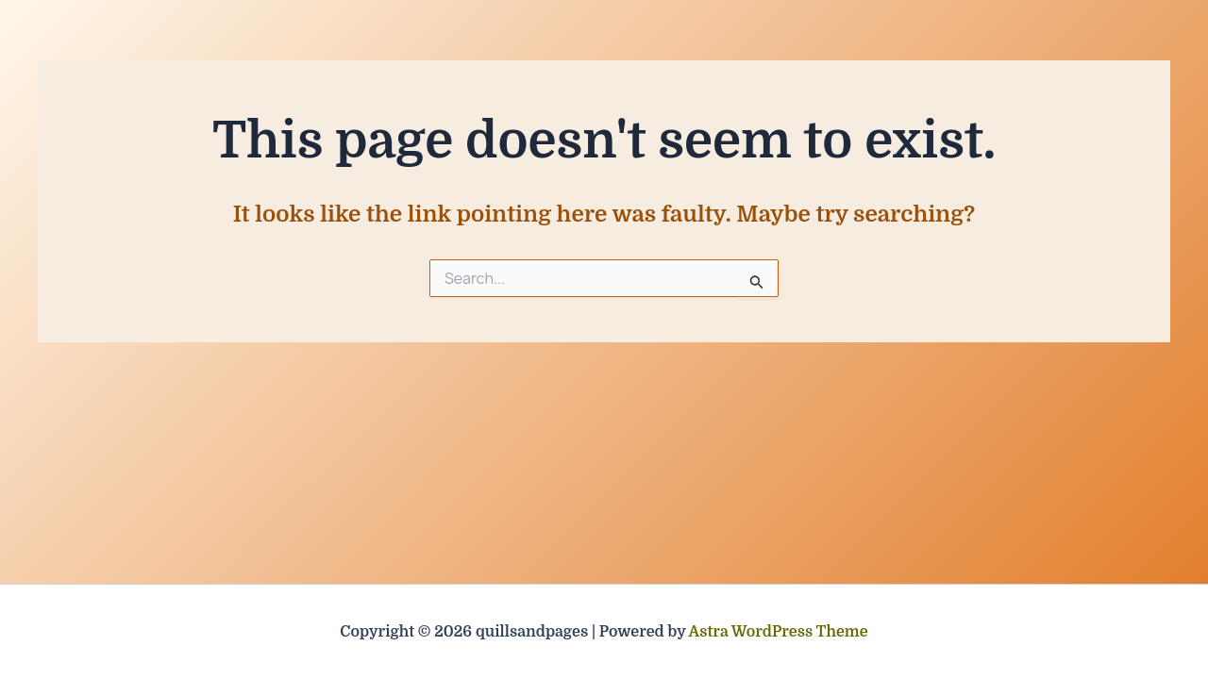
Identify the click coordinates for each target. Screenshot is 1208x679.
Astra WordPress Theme (778, 631)
